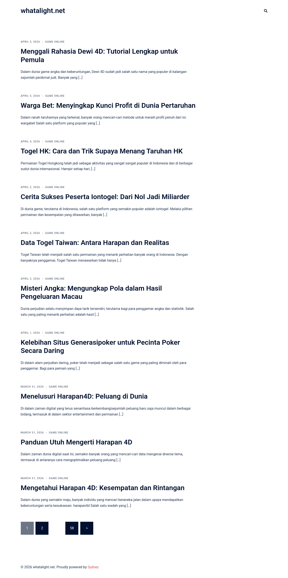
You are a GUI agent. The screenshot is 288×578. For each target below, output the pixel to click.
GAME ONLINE (54, 41)
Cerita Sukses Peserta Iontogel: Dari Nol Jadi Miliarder (105, 197)
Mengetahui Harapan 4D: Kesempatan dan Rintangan (103, 488)
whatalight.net (43, 10)
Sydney (93, 567)
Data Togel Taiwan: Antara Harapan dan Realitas (95, 242)
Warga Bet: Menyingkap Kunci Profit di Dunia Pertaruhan (108, 105)
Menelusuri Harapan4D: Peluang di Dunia (84, 396)
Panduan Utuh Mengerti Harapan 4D (76, 442)
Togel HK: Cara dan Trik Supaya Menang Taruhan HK (102, 151)
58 (72, 528)
